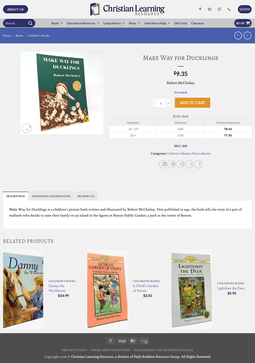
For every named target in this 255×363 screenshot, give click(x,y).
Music (134, 23)
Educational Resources (83, 23)
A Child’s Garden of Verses (146, 288)
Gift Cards (180, 23)
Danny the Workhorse (57, 288)
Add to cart (192, 102)
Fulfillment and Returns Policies (163, 350)
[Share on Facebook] (198, 164)
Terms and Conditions (110, 350)
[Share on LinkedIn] (163, 164)
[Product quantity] (161, 103)
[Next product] (238, 35)
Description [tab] (17, 196)
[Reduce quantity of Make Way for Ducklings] (153, 103)
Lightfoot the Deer (231, 289)
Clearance (197, 23)
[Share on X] (189, 164)
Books (57, 23)
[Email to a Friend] (180, 164)
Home (7, 35)
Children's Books (38, 35)
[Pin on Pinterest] (171, 164)
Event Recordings (157, 23)
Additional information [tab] (57, 196)
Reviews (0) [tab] (96, 196)
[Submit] (30, 23)
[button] (245, 9)
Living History (114, 23)
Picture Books (201, 153)
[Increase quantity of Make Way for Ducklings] (168, 103)
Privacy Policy (74, 350)
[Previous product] (247, 35)
